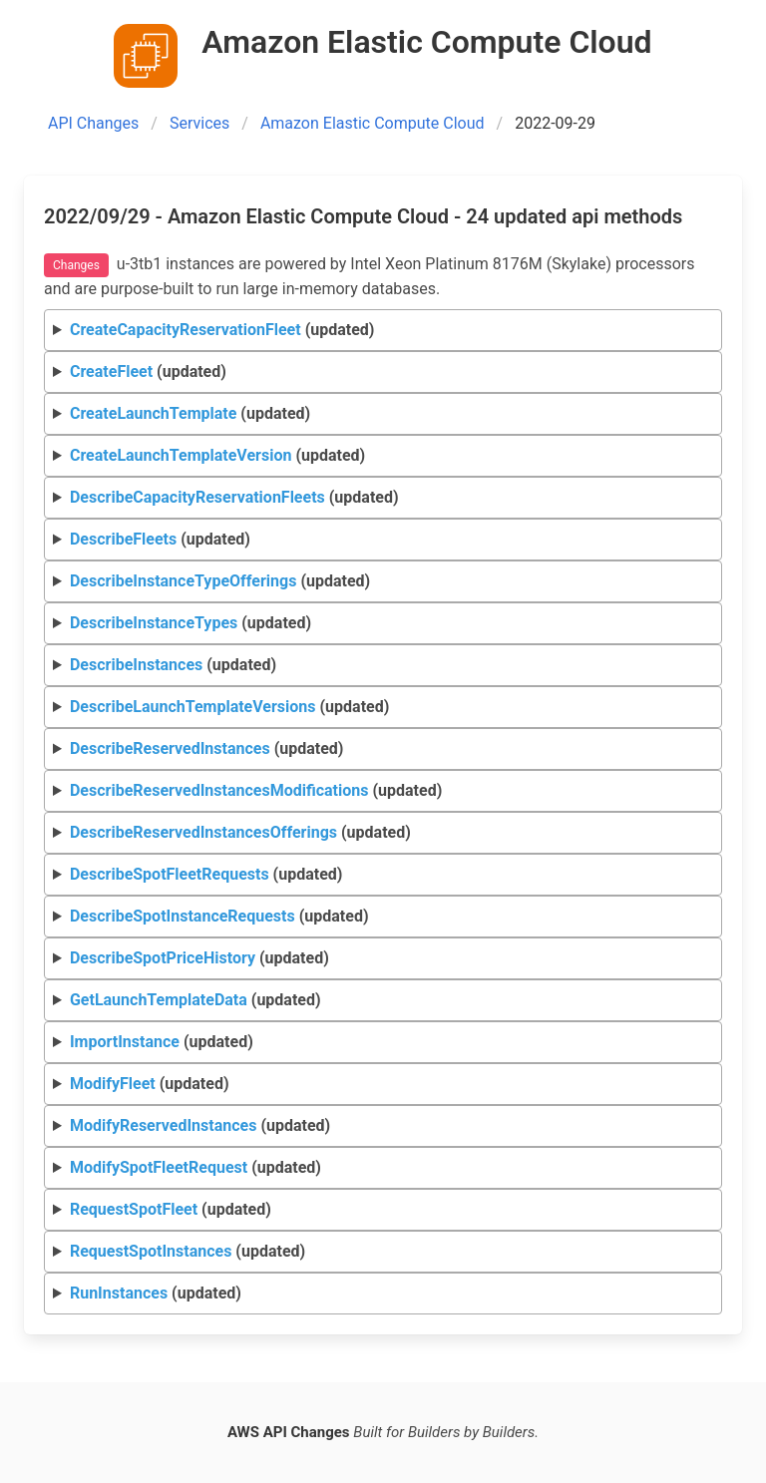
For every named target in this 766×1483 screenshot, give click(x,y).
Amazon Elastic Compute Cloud (372, 123)
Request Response (383, 330)
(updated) (222, 329)
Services (199, 123)
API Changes (93, 123)
